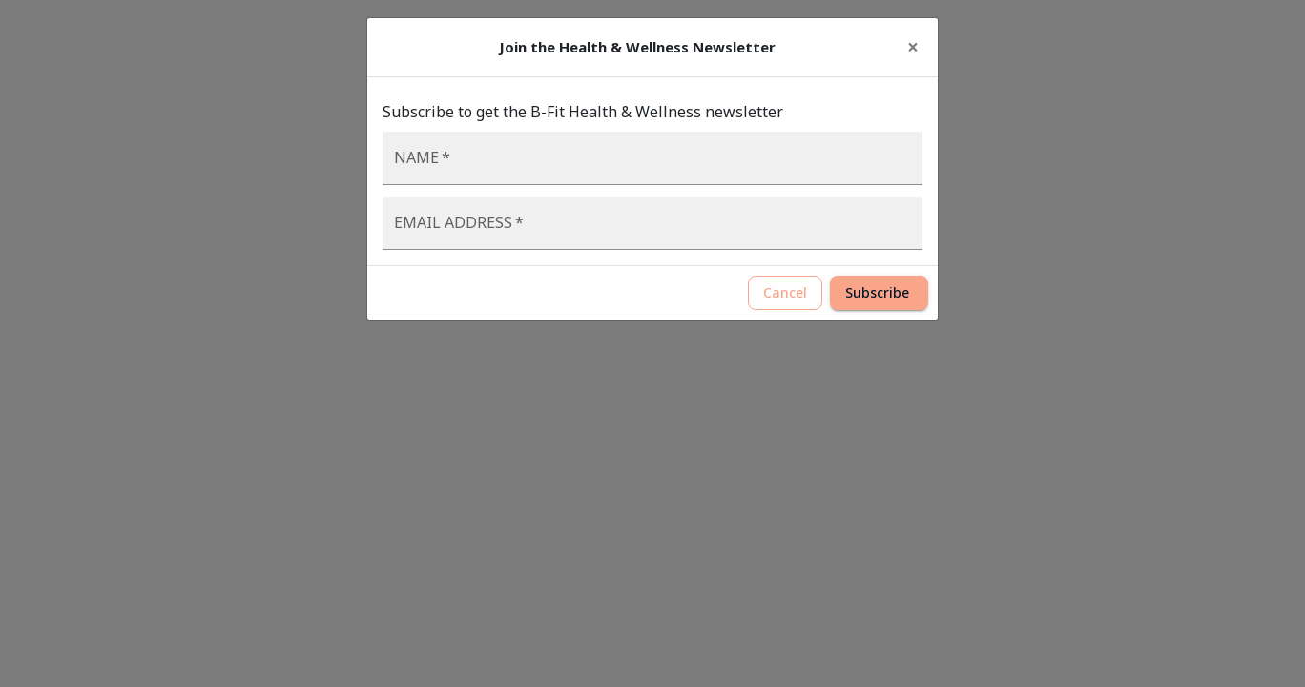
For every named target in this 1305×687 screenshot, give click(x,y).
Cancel (785, 293)
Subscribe (879, 293)
